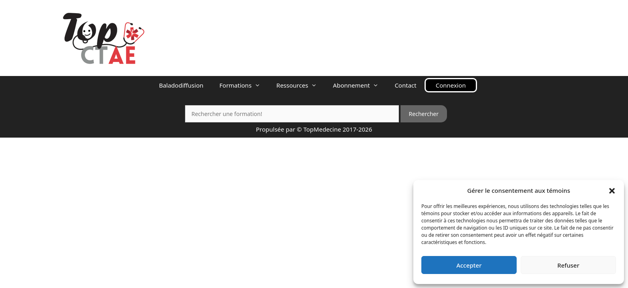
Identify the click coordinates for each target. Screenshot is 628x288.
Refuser (568, 265)
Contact (405, 85)
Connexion (451, 85)
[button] (612, 190)
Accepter (468, 265)
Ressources (300, 85)
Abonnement (359, 85)
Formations (243, 85)
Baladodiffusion (181, 85)
